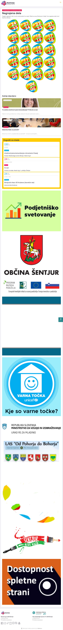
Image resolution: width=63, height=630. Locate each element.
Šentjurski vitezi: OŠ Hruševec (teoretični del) (19, 182)
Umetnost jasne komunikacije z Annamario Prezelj (21, 153)
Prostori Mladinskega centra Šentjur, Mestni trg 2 (17, 155)
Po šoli (6, 168)
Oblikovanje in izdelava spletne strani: (32, 628)
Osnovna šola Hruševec (10, 185)
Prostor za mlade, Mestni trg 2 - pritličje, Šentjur (17, 170)
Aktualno (6, 107)
